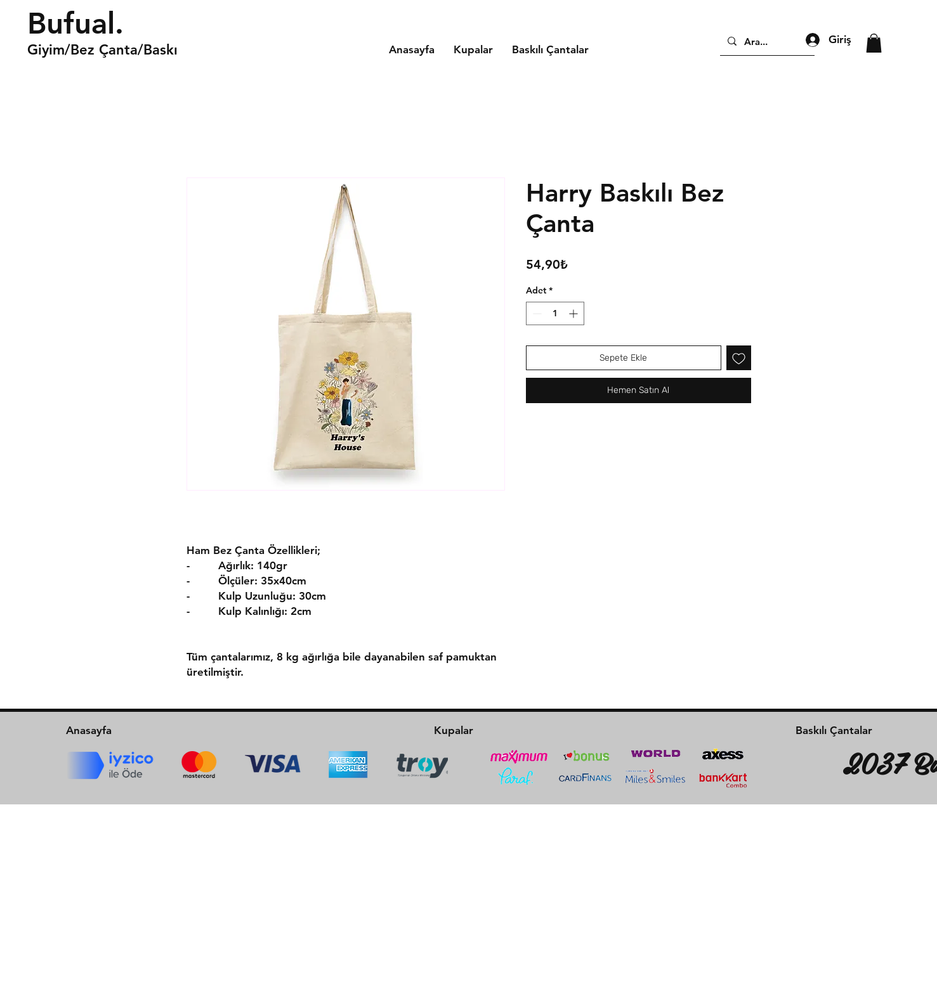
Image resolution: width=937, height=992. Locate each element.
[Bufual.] (117, 23)
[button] (874, 43)
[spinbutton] (555, 313)
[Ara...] (766, 41)
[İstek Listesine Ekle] (738, 357)
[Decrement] (536, 313)
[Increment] (574, 313)
